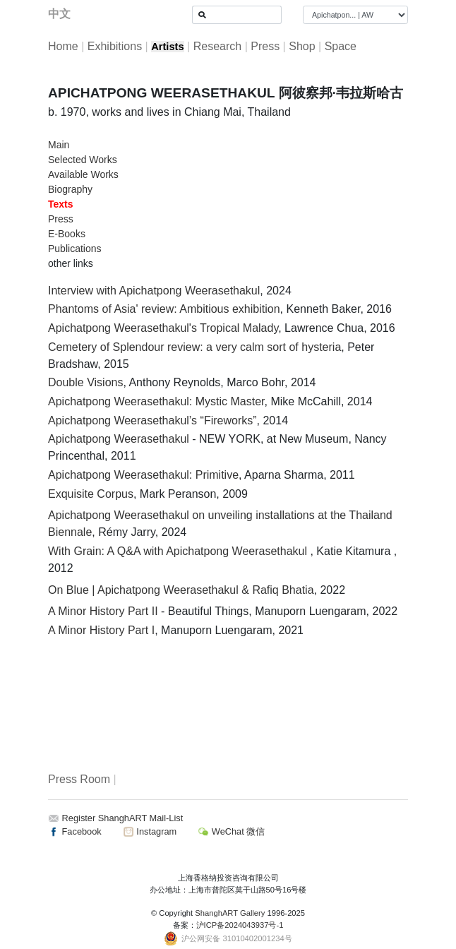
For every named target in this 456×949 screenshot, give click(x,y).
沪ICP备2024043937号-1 (240, 925)
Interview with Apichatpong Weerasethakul (154, 291)
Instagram (149, 831)
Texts (60, 204)
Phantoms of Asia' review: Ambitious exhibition (164, 309)
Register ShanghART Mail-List (123, 818)
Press (265, 46)
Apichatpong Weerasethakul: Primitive (143, 475)
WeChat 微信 (231, 831)
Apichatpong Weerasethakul (118, 439)
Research (217, 46)
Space (340, 46)
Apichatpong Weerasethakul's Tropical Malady (163, 328)
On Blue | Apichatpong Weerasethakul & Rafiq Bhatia (181, 590)
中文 (59, 14)
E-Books (66, 233)
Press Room (79, 779)
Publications (75, 248)
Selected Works (82, 159)
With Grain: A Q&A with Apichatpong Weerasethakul (179, 551)
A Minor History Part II (103, 611)
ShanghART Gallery (230, 913)
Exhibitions (115, 46)
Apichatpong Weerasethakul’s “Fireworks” (152, 420)
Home (63, 46)
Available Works (83, 174)
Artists (167, 46)
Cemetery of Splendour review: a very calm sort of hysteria (194, 347)
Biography (70, 189)
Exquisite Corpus (90, 494)
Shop (302, 46)
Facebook (75, 831)
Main (58, 144)
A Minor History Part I (101, 630)
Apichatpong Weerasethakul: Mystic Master (156, 401)
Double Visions (85, 382)
